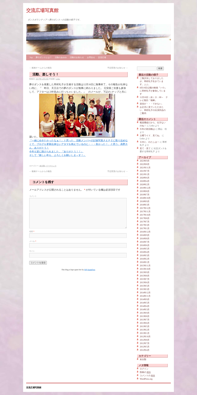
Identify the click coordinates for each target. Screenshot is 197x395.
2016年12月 (145, 232)
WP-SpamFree (89, 270)
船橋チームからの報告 (40, 68)
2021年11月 (145, 167)
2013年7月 (144, 320)
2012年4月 (144, 350)
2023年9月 (144, 161)
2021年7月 (144, 171)
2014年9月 (144, 299)
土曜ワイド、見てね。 (150, 135)
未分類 (42, 166)
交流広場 (102, 57)
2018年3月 (144, 205)
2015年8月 (144, 276)
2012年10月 (145, 336)
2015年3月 (144, 289)
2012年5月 (144, 347)
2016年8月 (144, 238)
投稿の (145, 372)
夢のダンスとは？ (44, 57)
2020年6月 (144, 178)
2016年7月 (144, 242)
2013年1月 (144, 333)
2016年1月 (144, 262)
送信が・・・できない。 (151, 104)
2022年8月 (144, 164)
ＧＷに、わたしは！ (149, 142)
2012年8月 (144, 340)
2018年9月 (144, 201)
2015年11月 (145, 265)
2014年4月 (144, 306)
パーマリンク (50, 166)
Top (31, 57)
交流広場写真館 (42, 10)
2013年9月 (144, 313)
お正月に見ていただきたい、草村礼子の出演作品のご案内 (153, 110)
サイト (32, 251)
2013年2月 (144, 330)
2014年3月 (144, 309)
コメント (33, 196)
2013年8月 (144, 316)
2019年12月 (145, 188)
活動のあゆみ (61, 57)
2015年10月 (145, 269)
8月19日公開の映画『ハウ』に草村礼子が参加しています (153, 91)
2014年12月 (145, 292)
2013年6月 (144, 323)
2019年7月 (144, 195)
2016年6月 (144, 245)
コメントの (147, 375)
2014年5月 (144, 303)
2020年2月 (144, 184)
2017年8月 (144, 218)
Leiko (58, 79)
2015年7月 (144, 279)
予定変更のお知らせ (117, 68)
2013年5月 (144, 326)
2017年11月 (145, 211)
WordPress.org (146, 379)
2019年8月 (144, 191)
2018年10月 (145, 198)
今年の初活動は (147, 129)
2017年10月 (145, 215)
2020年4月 (144, 181)
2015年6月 (144, 282)
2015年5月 (144, 286)
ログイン (144, 369)
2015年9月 (144, 272)
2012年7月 (144, 343)
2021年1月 (144, 174)
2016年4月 (144, 252)
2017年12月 (145, 208)
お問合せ (91, 57)
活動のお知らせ (77, 57)
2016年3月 (144, 255)
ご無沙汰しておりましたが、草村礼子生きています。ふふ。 (151, 81)
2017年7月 (144, 222)
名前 (31, 231)
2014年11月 (145, 296)
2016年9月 (144, 235)
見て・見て (145, 148)
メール (32, 241)
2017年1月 (144, 228)
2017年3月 (144, 225)
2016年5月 (144, 249)
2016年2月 (144, 259)
